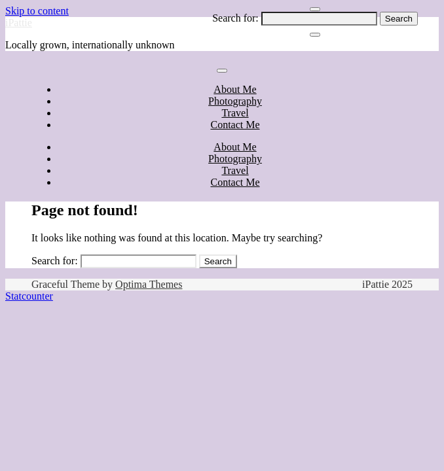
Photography (235, 101)
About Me (234, 89)
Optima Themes (148, 284)
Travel (234, 112)
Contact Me (234, 124)
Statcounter (29, 296)
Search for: (235, 18)
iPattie (18, 22)
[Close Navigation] (315, 35)
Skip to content (37, 10)
